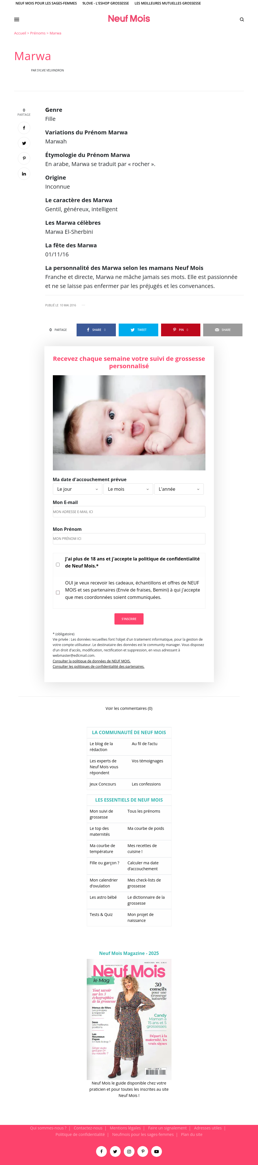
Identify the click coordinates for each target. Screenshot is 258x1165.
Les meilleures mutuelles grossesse (168, 3)
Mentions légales (125, 1128)
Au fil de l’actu (145, 743)
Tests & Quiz (101, 914)
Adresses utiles (208, 1128)
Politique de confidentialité (80, 1134)
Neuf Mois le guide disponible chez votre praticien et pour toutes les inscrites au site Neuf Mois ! (128, 1089)
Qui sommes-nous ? (48, 1128)
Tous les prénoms (143, 811)
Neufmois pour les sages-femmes (143, 1134)
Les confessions (146, 784)
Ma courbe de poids (145, 828)
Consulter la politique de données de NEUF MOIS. (92, 661)
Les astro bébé (103, 897)
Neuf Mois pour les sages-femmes (46, 3)
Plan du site (192, 1134)
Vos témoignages (147, 760)
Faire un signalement (167, 1128)
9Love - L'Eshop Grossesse (106, 3)
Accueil (20, 33)
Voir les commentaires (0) (129, 708)
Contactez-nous (88, 1128)
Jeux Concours (103, 784)
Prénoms (37, 33)
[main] (129, 577)
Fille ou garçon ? (104, 862)
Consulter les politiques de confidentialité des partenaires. (99, 666)
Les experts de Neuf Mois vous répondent (104, 766)
